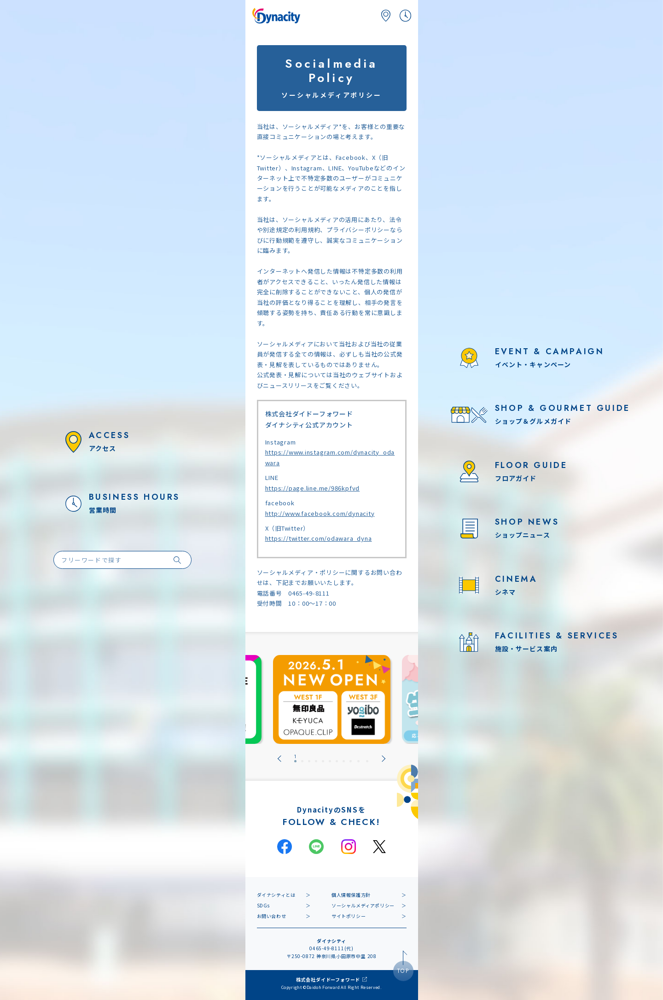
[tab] (295, 759)
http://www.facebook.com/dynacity (320, 513)
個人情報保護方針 (351, 894)
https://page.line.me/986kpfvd (312, 488)
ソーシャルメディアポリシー (363, 905)
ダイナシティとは (276, 894)
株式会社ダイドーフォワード (328, 979)
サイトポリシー (349, 915)
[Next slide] (383, 759)
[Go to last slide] (279, 759)
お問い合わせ (271, 915)
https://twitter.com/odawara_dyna (318, 538)
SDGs (263, 905)
